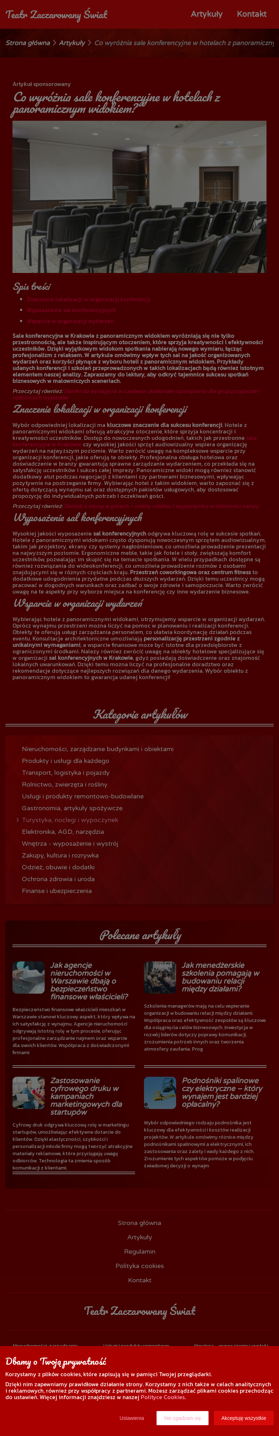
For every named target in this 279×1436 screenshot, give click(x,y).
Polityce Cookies (163, 1397)
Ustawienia (132, 1418)
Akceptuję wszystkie (243, 1418)
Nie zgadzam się (182, 1418)
